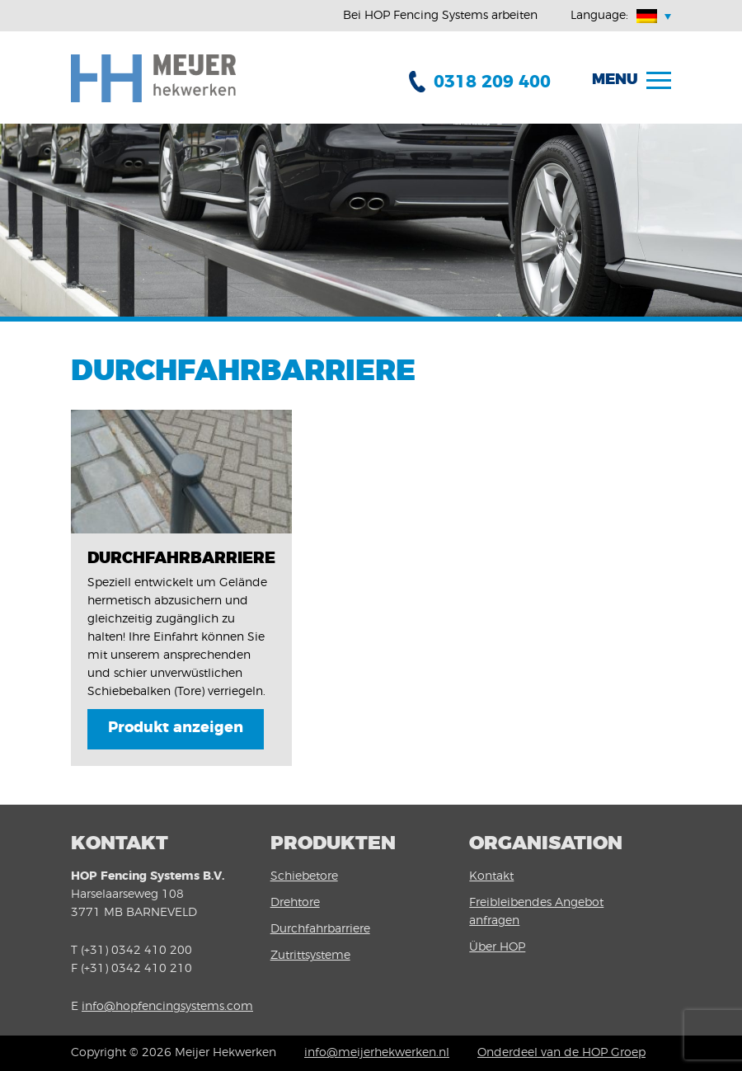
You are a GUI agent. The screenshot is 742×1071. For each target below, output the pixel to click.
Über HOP (497, 947)
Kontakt (491, 876)
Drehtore (295, 903)
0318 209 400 (492, 82)
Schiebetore (304, 876)
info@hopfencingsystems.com (167, 1006)
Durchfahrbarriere (320, 929)
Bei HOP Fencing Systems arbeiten (440, 15)
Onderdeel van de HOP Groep (561, 1053)
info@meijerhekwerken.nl (376, 1053)
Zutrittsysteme (310, 955)
